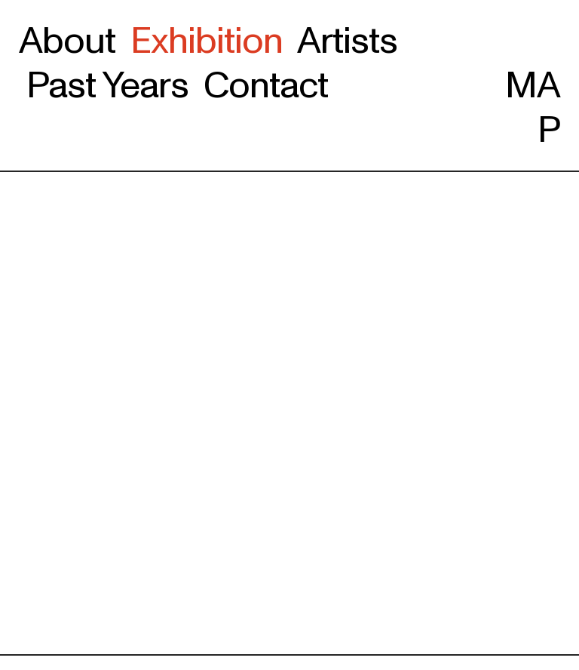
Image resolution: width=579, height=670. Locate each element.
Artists (347, 40)
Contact (266, 85)
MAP (532, 86)
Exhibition (206, 40)
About (67, 40)
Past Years (111, 85)
